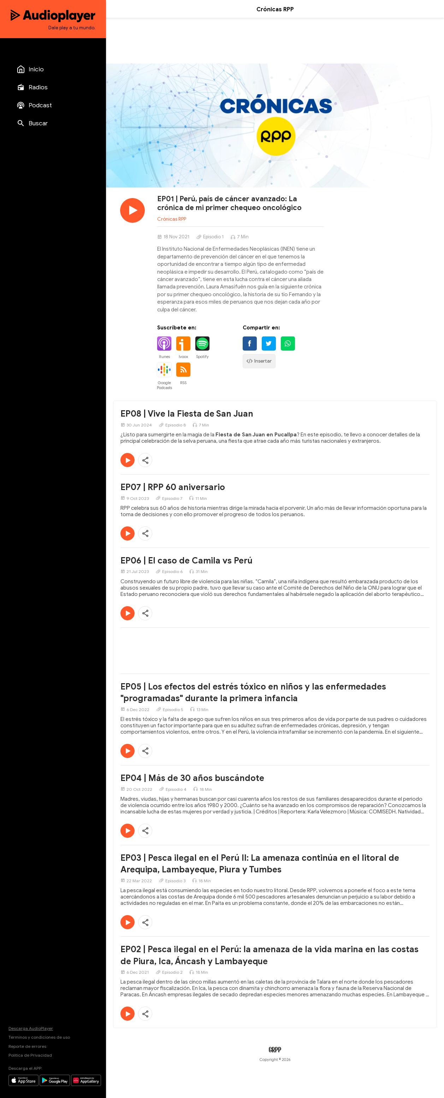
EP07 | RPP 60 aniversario (172, 487)
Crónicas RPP (171, 219)
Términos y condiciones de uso (39, 1037)
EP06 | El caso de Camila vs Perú (186, 560)
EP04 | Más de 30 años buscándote (192, 778)
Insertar (259, 361)
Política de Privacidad (30, 1055)
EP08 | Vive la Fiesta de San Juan (186, 413)
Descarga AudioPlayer (30, 1028)
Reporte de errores (27, 1046)
